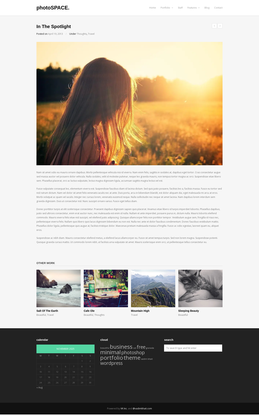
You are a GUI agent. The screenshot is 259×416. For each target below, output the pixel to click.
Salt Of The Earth (47, 310)
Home (152, 7)
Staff (180, 7)
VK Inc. (124, 408)
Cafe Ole (89, 310)
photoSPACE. (52, 8)
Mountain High (140, 310)
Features (193, 7)
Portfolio (167, 7)
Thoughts (82, 33)
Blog (207, 7)
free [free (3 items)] (141, 347)
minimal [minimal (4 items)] (110, 352)
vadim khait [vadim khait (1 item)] (147, 359)
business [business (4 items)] (121, 346)
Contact (218, 7)
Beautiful (41, 315)
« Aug (39, 387)
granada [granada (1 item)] (150, 348)
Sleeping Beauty (188, 310)
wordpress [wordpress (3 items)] (111, 363)
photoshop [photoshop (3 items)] (133, 352)
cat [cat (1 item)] (134, 348)
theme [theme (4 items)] (132, 357)
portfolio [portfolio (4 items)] (111, 357)
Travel (91, 33)
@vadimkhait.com (142, 408)
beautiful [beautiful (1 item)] (104, 348)
